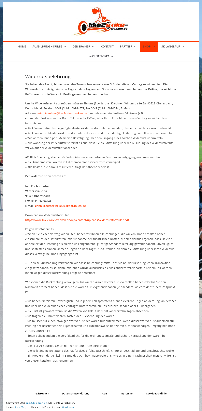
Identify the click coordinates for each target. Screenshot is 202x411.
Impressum (126, 393)
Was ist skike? (99, 56)
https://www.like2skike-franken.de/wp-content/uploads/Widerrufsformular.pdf (77, 220)
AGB (104, 393)
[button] (64, 47)
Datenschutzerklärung (75, 393)
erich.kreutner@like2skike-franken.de (62, 113)
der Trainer (81, 46)
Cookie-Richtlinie (156, 393)
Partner (126, 46)
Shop (147, 46)
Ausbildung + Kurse (47, 46)
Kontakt (107, 46)
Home (22, 46)
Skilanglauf (170, 46)
